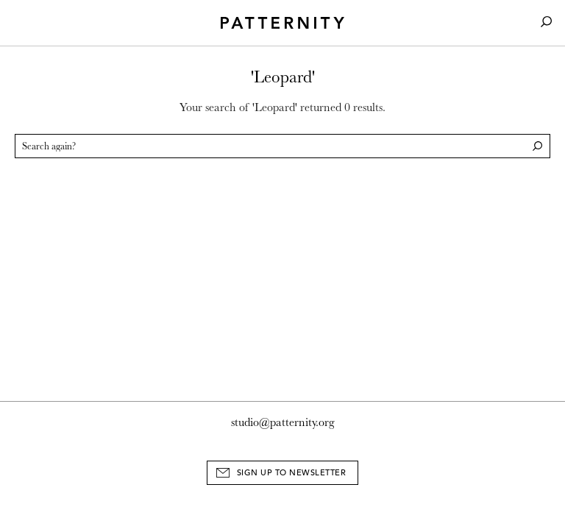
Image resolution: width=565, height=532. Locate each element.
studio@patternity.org (283, 422)
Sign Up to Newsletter (292, 473)
